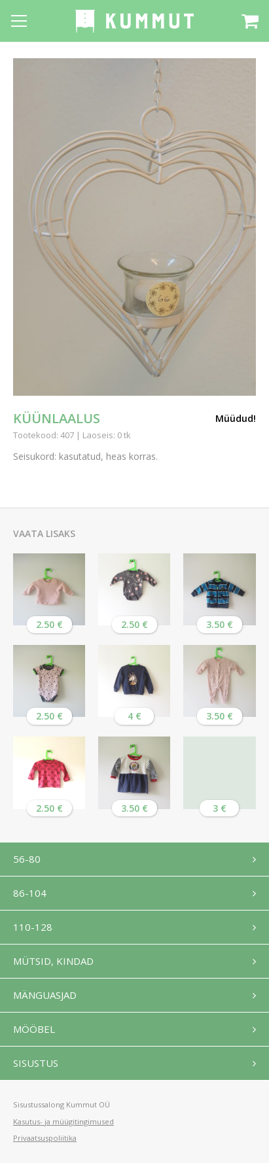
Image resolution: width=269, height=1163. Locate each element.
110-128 (32, 926)
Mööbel (34, 1028)
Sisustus (35, 1062)
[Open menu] (19, 21)
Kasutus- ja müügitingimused (63, 1121)
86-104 (29, 892)
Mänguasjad (45, 994)
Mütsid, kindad (53, 960)
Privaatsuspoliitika (45, 1138)
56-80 (27, 858)
